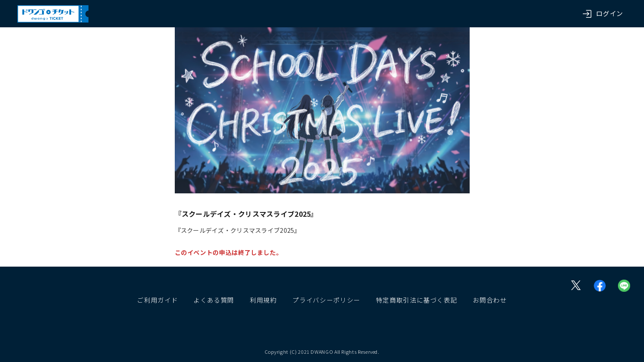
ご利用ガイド (157, 299)
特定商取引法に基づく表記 (417, 299)
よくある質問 (213, 299)
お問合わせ (490, 299)
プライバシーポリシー (326, 299)
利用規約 (263, 299)
